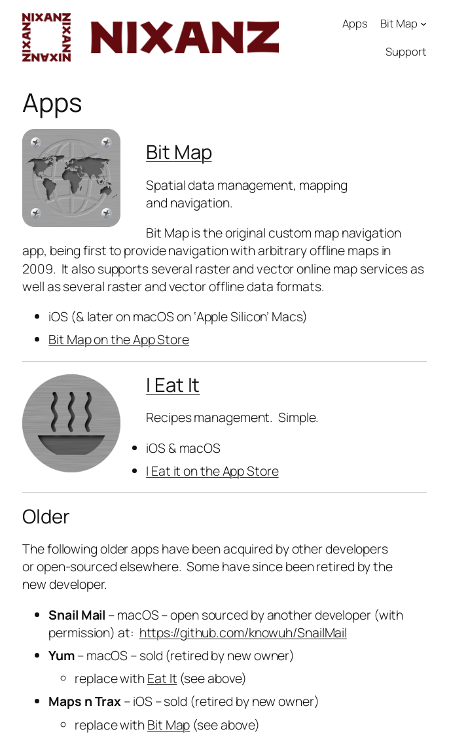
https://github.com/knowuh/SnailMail (243, 632)
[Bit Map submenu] (423, 23)
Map (193, 152)
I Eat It (173, 385)
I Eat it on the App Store (212, 471)
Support (406, 51)
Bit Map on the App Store (118, 339)
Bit (160, 152)
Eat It (162, 678)
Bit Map (398, 23)
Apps (355, 23)
